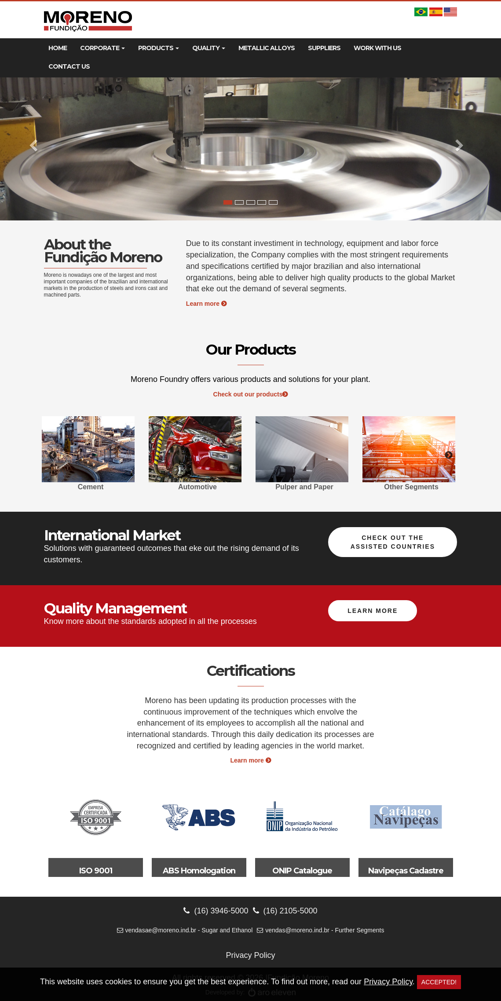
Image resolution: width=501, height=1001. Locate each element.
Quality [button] (208, 48)
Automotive (197, 487)
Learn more (206, 303)
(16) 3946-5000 (215, 910)
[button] (37, 148)
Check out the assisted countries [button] (393, 542)
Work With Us (377, 48)
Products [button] (158, 48)
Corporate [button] (102, 48)
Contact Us (69, 66)
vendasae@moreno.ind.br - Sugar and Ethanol (185, 930)
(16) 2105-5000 (285, 910)
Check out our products (250, 394)
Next (448, 455)
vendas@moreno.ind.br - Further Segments (320, 930)
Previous (52, 455)
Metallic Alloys (266, 48)
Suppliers (324, 48)
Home (57, 48)
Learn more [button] (372, 610)
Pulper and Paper (304, 487)
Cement (91, 487)
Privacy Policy (250, 955)
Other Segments (411, 487)
